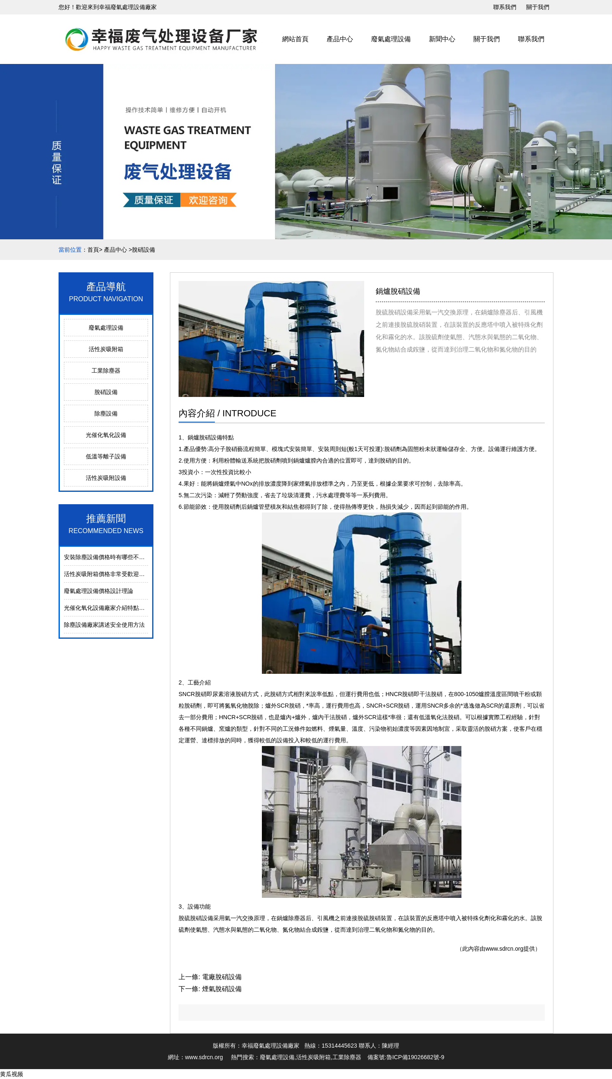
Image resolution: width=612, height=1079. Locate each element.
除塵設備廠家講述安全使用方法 (104, 624)
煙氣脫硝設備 (222, 988)
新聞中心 (442, 38)
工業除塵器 (106, 370)
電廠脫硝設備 (222, 976)
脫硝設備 (106, 392)
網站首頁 (295, 38)
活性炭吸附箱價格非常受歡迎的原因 (110, 574)
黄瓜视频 (11, 1074)
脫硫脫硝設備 (196, 918)
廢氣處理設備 (391, 38)
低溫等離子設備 (106, 456)
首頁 (93, 249)
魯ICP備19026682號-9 (415, 1057)
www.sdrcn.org (504, 948)
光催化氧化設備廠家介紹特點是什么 (110, 607)
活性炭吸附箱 (106, 349)
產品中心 (340, 38)
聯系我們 (504, 7)
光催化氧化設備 (106, 435)
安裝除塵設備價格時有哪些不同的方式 (113, 557)
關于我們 (537, 7)
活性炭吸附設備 (106, 478)
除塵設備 (106, 413)
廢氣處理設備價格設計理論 (98, 591)
